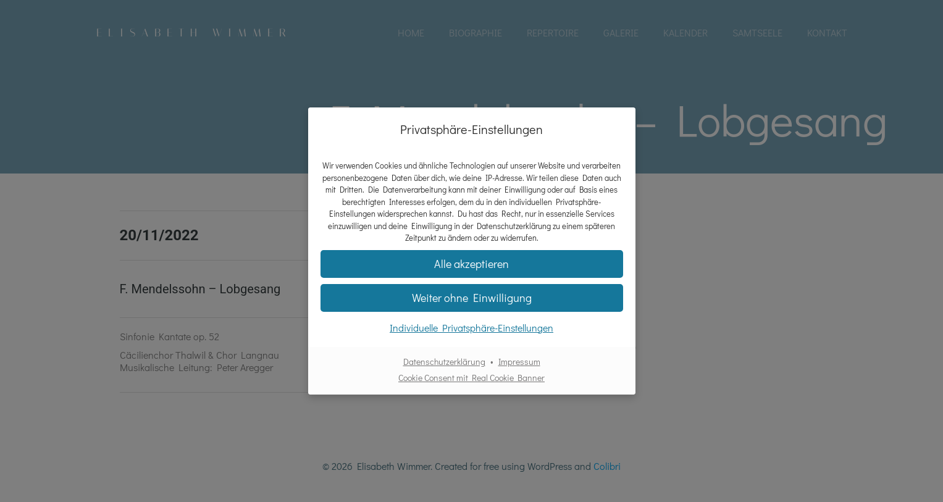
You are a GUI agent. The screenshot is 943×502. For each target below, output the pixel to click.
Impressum (519, 361)
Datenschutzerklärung (444, 361)
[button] (472, 264)
